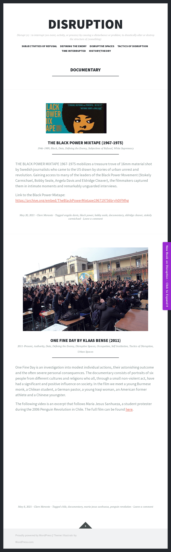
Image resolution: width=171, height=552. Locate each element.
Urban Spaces (85, 351)
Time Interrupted (74, 50)
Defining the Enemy (76, 148)
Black (54, 148)
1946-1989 (43, 148)
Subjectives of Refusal (100, 148)
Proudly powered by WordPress (33, 535)
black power (86, 215)
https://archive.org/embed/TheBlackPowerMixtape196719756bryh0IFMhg (72, 200)
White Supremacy (124, 148)
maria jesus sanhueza (96, 506)
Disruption (85, 24)
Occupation (103, 346)
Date (61, 148)
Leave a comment (93, 218)
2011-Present (25, 346)
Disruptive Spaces (102, 46)
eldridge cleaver (134, 215)
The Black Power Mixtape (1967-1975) (85, 142)
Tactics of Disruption (132, 46)
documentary (116, 215)
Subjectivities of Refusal (39, 46)
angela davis (71, 215)
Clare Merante (45, 215)
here (129, 409)
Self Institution (119, 346)
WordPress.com (24, 542)
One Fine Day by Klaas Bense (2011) (85, 340)
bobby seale (101, 215)
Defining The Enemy (73, 46)
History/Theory (100, 50)
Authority (39, 346)
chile (63, 506)
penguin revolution (120, 506)
